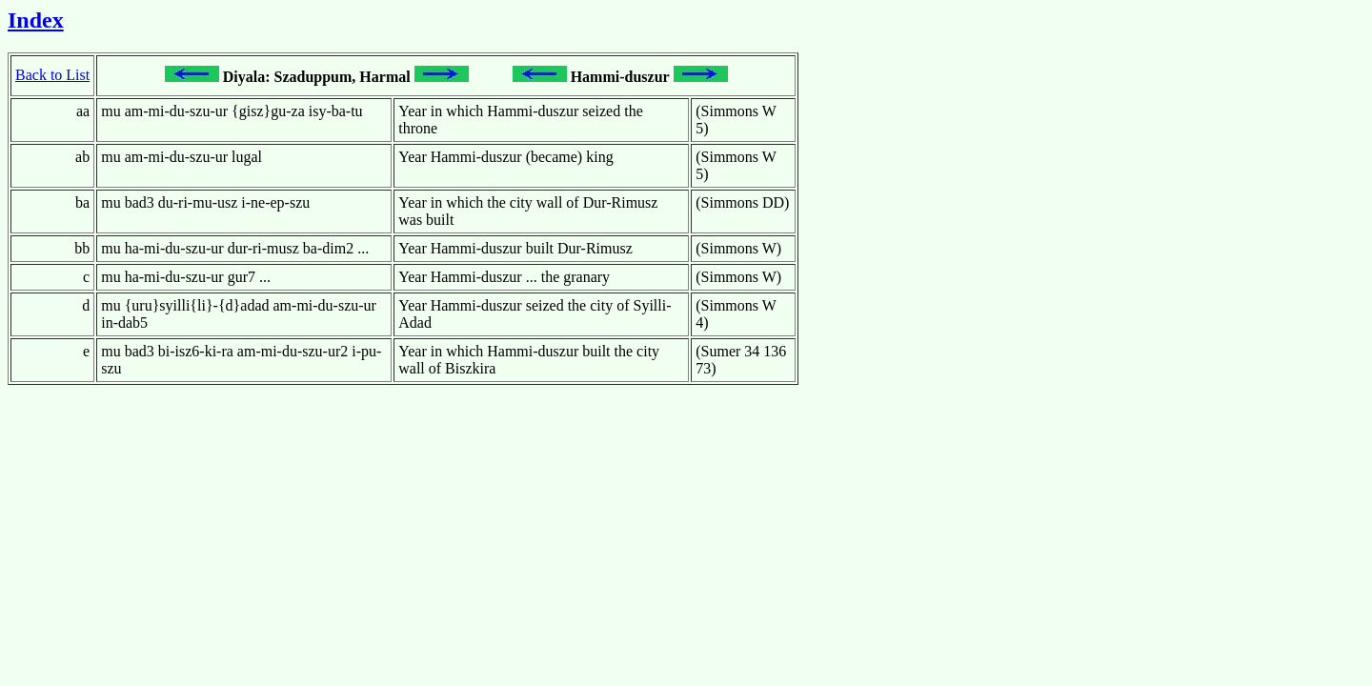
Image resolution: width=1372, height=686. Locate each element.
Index (36, 20)
